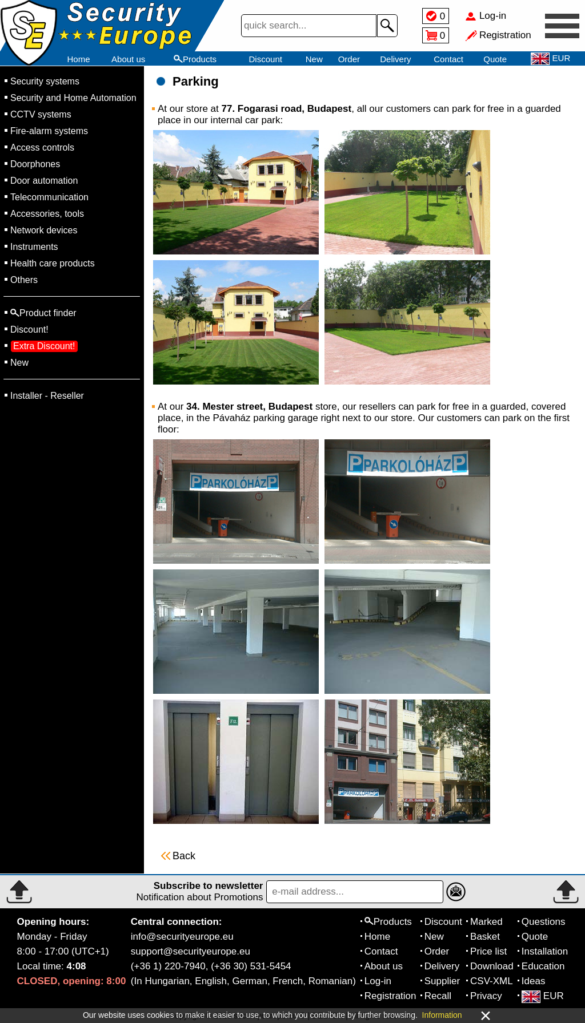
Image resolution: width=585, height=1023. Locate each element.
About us (128, 59)
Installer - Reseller (47, 396)
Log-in (377, 981)
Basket (485, 936)
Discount (265, 59)
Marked (486, 921)
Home (78, 59)
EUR (543, 995)
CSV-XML (491, 981)
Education (543, 966)
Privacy (486, 995)
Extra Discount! (44, 346)
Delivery (395, 59)
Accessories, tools (47, 214)
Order (349, 59)
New (314, 59)
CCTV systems (40, 114)
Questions (544, 921)
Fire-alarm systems (49, 131)
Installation (545, 951)
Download (492, 966)
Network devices (43, 230)
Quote (495, 59)
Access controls (42, 147)
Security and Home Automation (73, 98)
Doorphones (35, 164)
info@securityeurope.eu (182, 936)
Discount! (29, 329)
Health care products (52, 263)
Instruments (34, 247)
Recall (437, 995)
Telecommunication (49, 197)
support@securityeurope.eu (190, 951)
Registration (390, 995)
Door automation (44, 180)
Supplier (442, 981)
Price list (488, 951)
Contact (448, 59)
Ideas (534, 981)
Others (24, 280)
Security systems (44, 81)
